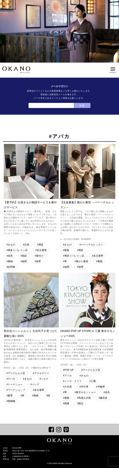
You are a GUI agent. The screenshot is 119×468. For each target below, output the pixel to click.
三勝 (93, 381)
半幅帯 (101, 386)
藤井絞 (103, 398)
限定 (80, 403)
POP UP (69, 370)
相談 (24, 255)
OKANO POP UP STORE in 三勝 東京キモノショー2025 (87, 320)
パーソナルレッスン (92, 244)
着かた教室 (82, 261)
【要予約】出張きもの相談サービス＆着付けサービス (31, 192)
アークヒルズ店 (16, 373)
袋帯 (38, 261)
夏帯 (10, 395)
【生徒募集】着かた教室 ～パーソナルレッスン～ (87, 192)
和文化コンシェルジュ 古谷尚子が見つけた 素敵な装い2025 (31, 321)
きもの (11, 244)
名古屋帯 (42, 250)
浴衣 (10, 255)
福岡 (24, 261)
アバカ (11, 378)
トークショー (15, 384)
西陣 (66, 403)
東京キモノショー (86, 392)
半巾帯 (84, 386)
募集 (66, 250)
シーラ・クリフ (73, 381)
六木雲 (68, 386)
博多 (40, 244)
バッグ (35, 384)
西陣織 (11, 401)
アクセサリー (41, 373)
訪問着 (11, 267)
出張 (26, 244)
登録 (82, 105)
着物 (10, 261)
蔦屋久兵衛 (84, 398)
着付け (39, 255)
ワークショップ (16, 390)
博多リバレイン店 (18, 250)
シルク (44, 378)
